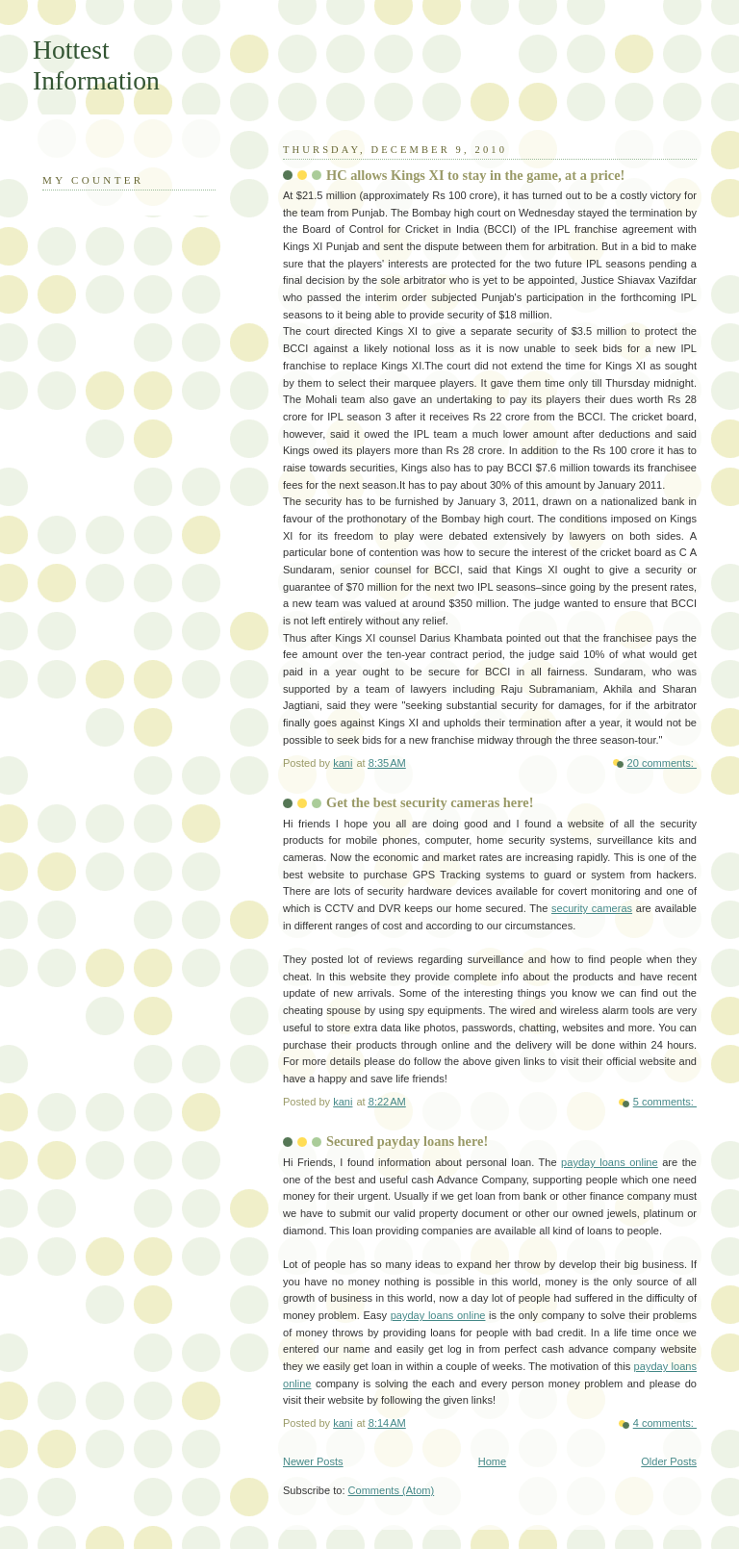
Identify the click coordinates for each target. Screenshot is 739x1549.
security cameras (591, 908)
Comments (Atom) (391, 1490)
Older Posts (669, 1461)
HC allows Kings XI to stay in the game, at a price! (475, 175)
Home (492, 1461)
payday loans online (609, 1162)
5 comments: (665, 1101)
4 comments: (665, 1423)
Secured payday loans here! (407, 1141)
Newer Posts (313, 1461)
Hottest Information (96, 65)
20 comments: (662, 763)
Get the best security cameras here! (429, 802)
